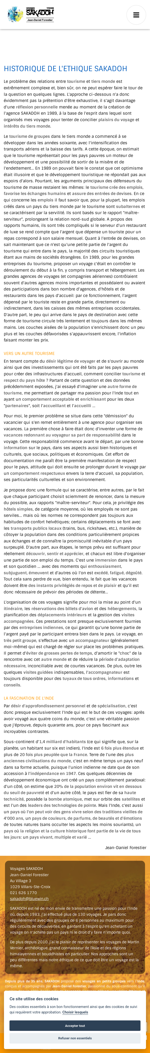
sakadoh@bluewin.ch (29, 898)
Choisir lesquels (75, 1012)
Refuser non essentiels (75, 1038)
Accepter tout (75, 1026)
